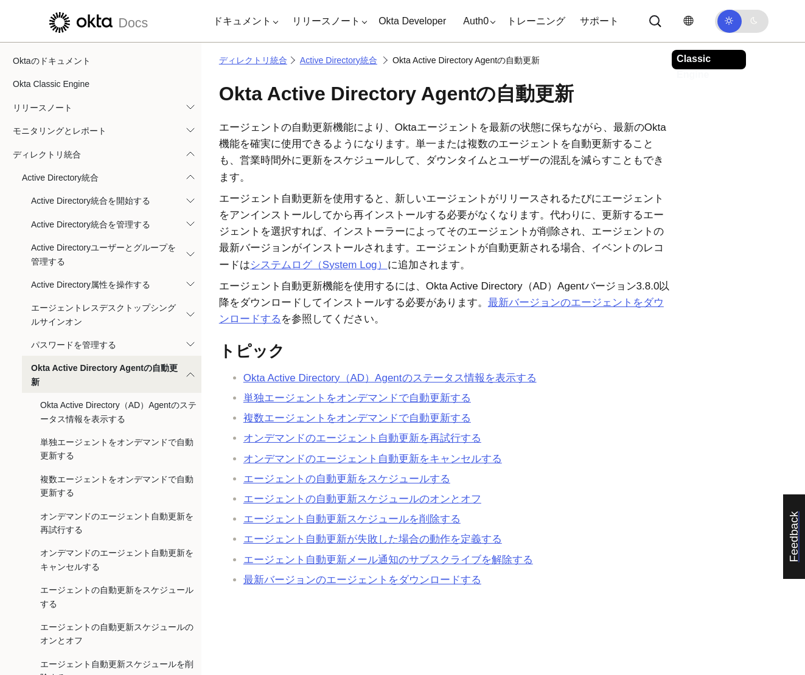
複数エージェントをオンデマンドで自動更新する (116, 368)
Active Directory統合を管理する (90, 107)
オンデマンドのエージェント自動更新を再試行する (116, 405)
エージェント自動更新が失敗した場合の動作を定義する (116, 590)
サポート (599, 21)
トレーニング (536, 21)
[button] (242, 21)
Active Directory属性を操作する (90, 167)
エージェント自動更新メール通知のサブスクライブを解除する (116, 627)
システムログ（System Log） (319, 265)
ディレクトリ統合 (253, 60)
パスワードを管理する (73, 227)
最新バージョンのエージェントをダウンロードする (362, 580)
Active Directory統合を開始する (90, 83)
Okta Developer (412, 21)
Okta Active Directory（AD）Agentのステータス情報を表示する (118, 294)
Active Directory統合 (60, 60)
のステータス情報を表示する (390, 378)
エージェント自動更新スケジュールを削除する (116, 553)
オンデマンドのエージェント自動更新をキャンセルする (116, 442)
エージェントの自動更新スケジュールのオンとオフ (116, 516)
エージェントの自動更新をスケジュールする (116, 479)
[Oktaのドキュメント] (96, 21)
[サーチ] (655, 21)
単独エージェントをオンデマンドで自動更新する (116, 331)
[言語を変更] (688, 21)
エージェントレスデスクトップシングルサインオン (103, 197)
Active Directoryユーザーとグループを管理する (103, 136)
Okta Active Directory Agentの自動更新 (104, 257)
